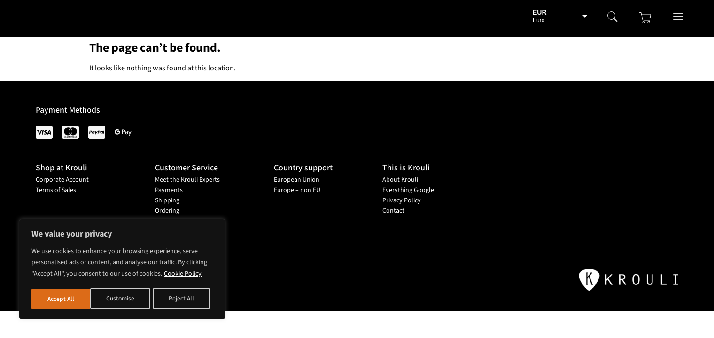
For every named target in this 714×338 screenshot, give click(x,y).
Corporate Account (62, 179)
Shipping (167, 200)
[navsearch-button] (612, 17)
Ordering (167, 210)
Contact (393, 210)
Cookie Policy (183, 275)
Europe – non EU (297, 190)
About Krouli (400, 179)
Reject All (123, 299)
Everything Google (408, 190)
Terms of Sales (56, 190)
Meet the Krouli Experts (187, 179)
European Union (296, 179)
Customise (62, 299)
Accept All (184, 299)
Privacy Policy (401, 200)
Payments (169, 190)
